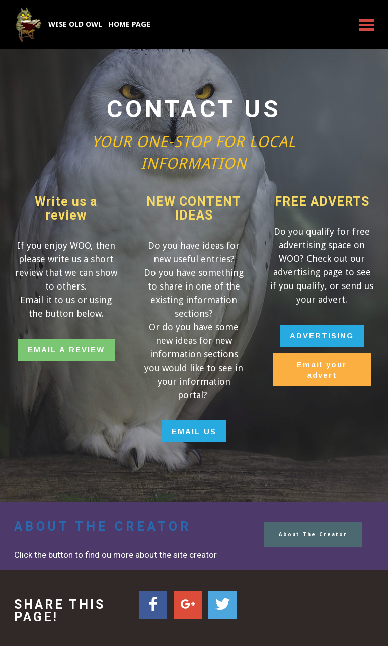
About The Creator (313, 534)
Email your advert (322, 369)
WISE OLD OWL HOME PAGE (99, 24)
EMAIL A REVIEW (66, 349)
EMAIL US (194, 431)
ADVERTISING (322, 335)
